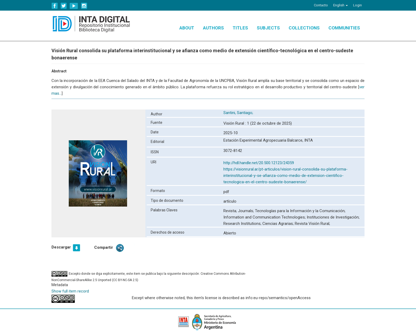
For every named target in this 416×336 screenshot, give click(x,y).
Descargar (61, 247)
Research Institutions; (242, 223)
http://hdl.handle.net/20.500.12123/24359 (258, 162)
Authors (213, 27)
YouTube (74, 6)
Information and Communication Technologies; (265, 217)
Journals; (246, 210)
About (186, 27)
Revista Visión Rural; (312, 223)
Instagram (84, 6)
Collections (304, 27)
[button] (340, 5)
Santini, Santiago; (238, 112)
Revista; (230, 210)
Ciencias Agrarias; (278, 223)
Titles (240, 27)
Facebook (54, 6)
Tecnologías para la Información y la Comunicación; (300, 210)
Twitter (63, 6)
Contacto (321, 5)
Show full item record (70, 291)
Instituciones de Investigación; (333, 217)
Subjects (268, 27)
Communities (344, 27)
